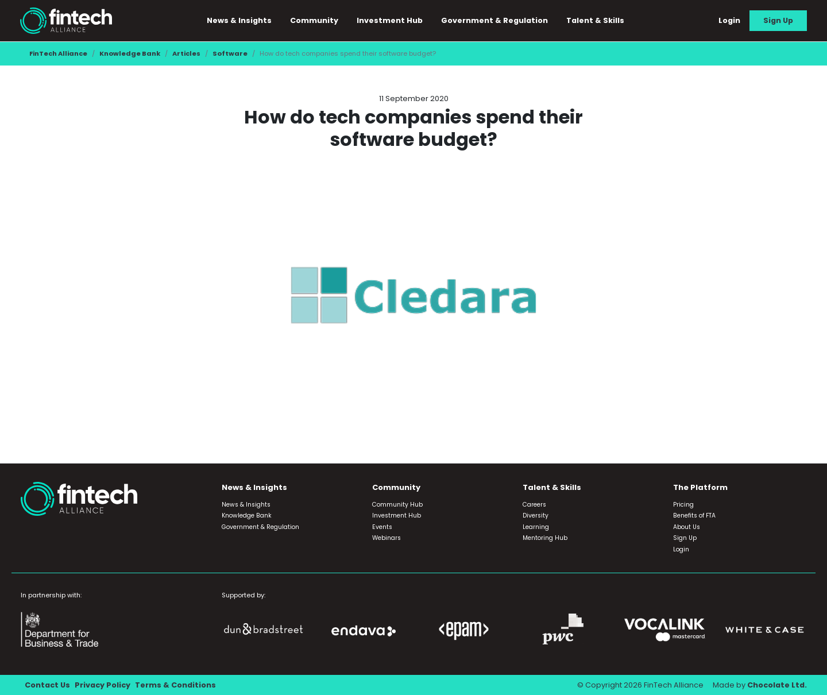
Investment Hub (390, 20)
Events (382, 527)
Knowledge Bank (129, 53)
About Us (686, 527)
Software (230, 53)
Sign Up (778, 20)
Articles (186, 53)
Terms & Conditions (175, 685)
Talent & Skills (595, 20)
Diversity (535, 515)
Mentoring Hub (545, 538)
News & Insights (239, 20)
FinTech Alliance (58, 53)
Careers (534, 504)
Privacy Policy (102, 685)
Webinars (386, 538)
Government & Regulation (494, 20)
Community (314, 20)
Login (729, 20)
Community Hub (397, 504)
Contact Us (47, 685)
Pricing (683, 504)
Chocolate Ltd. (777, 685)
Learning (536, 527)
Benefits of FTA (694, 515)
